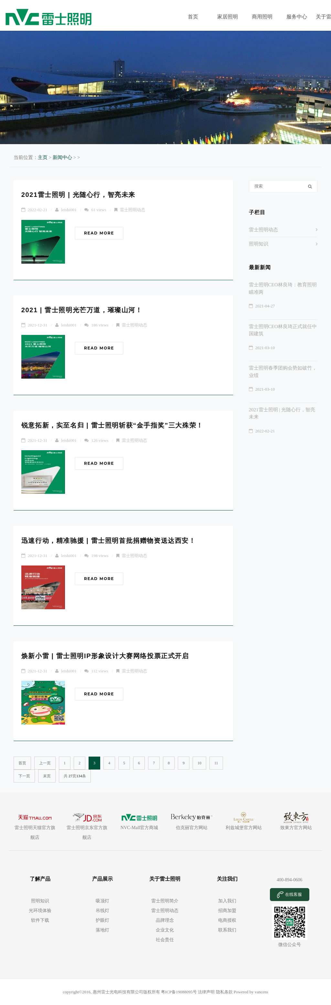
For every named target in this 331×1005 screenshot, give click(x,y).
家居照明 (227, 16)
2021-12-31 (38, 325)
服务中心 (296, 16)
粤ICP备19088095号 (179, 991)
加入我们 (227, 900)
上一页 (45, 763)
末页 (47, 776)
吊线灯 (102, 910)
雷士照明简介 (164, 900)
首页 (193, 16)
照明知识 (258, 243)
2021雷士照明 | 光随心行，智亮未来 (78, 194)
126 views (99, 440)
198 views (99, 555)
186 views (99, 325)
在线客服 (289, 894)
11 (216, 763)
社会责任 (165, 939)
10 (199, 763)
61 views (98, 209)
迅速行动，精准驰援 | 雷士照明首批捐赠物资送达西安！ (108, 540)
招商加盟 (227, 910)
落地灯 (102, 930)
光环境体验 (40, 910)
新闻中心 (62, 157)
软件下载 (40, 920)
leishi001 (69, 209)
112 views (99, 670)
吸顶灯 (102, 900)
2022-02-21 (38, 209)
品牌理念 (165, 920)
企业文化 (165, 930)
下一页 (24, 776)
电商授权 (227, 920)
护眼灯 (102, 920)
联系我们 (227, 930)
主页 (43, 157)
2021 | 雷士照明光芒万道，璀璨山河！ (82, 310)
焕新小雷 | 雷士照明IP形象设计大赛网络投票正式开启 (105, 655)
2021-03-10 (265, 347)
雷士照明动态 (132, 209)
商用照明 (262, 16)
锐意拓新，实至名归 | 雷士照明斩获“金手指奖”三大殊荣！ (112, 425)
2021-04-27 (265, 305)
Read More (99, 233)
